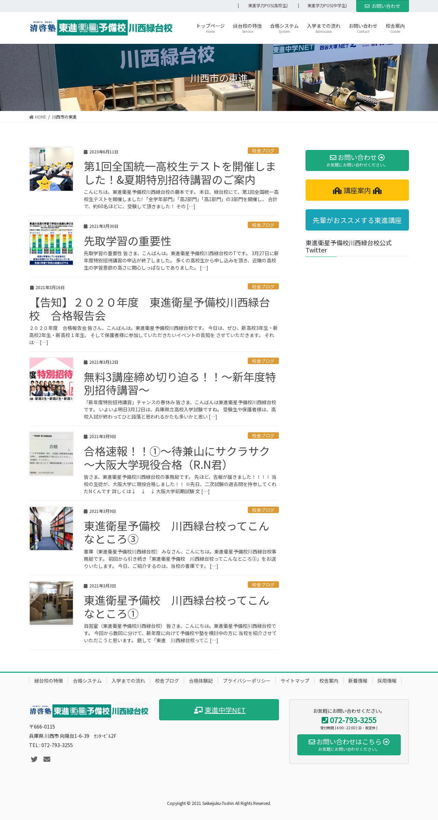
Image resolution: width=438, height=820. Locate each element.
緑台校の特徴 (48, 680)
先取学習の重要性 (127, 240)
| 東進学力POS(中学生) (324, 5)
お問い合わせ (382, 5)
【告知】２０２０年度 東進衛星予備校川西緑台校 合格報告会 (149, 308)
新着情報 (358, 680)
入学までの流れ (128, 680)
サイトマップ (295, 680)
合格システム (87, 680)
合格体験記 (201, 680)
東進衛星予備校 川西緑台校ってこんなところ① (176, 606)
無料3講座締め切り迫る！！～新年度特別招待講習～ (180, 383)
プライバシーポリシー (247, 680)
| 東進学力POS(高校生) (263, 5)
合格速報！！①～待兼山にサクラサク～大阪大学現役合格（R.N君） (177, 457)
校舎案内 (328, 680)
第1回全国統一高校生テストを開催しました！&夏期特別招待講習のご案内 (180, 172)
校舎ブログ (263, 150)
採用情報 (387, 680)
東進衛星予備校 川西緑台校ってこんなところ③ (176, 532)
